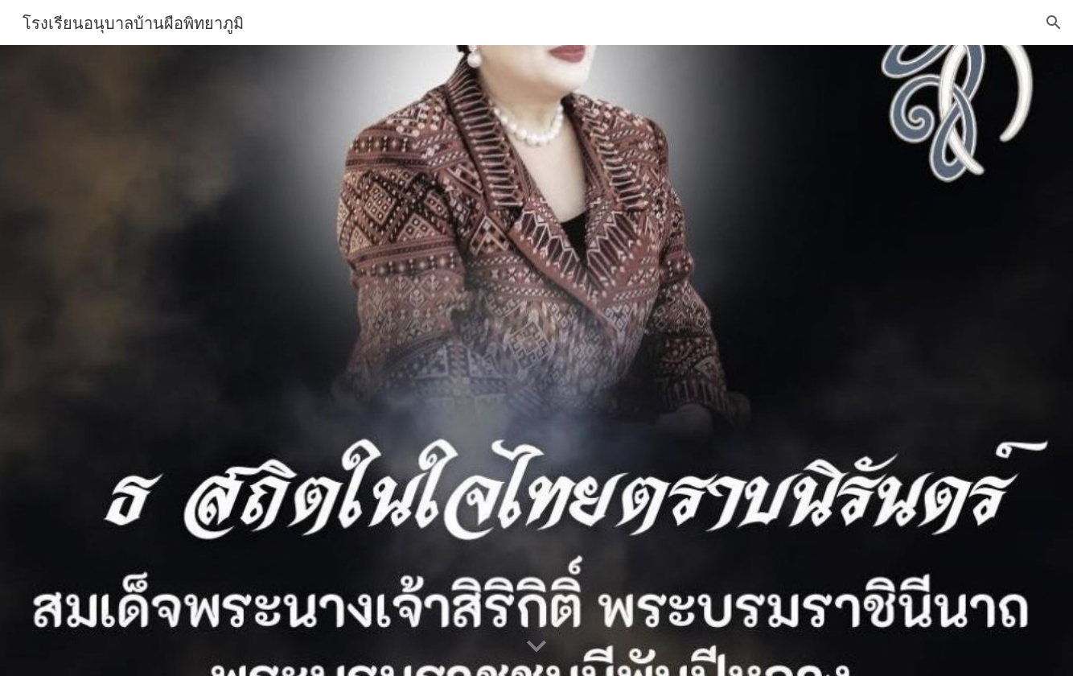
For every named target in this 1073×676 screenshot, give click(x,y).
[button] (1053, 22)
